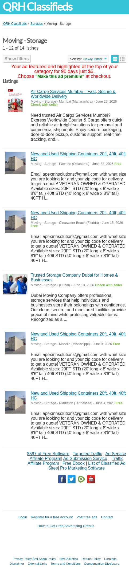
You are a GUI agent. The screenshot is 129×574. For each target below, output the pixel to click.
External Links (37, 563)
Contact (107, 517)
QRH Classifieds (37, 7)
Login (22, 517)
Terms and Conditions (65, 563)
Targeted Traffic (87, 453)
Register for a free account (52, 517)
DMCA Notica (69, 558)
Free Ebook (73, 463)
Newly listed (92, 59)
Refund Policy (91, 558)
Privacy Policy (22, 558)
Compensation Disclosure (101, 563)
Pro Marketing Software (82, 468)
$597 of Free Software (48, 453)
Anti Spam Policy (44, 558)
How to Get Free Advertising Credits (65, 526)
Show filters (17, 58)
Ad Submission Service (85, 458)
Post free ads (86, 517)
